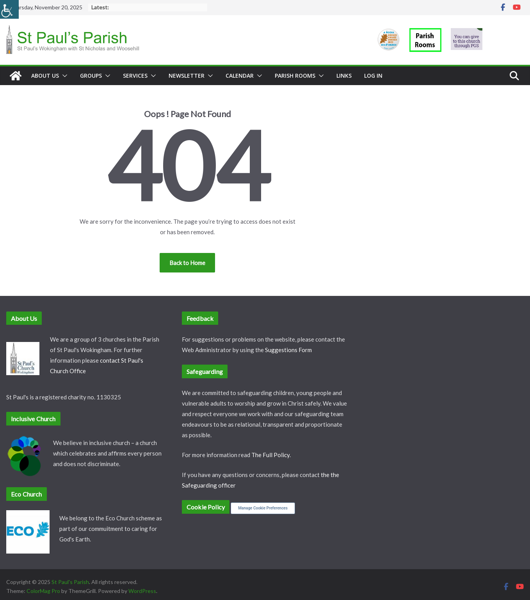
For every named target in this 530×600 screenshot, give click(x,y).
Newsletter (187, 75)
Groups (91, 75)
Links (344, 75)
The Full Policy (270, 454)
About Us (45, 75)
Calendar (240, 75)
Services (135, 75)
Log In (373, 75)
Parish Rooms (295, 75)
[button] (63, 75)
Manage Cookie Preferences (263, 508)
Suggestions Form (288, 349)
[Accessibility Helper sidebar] (9, 9)
